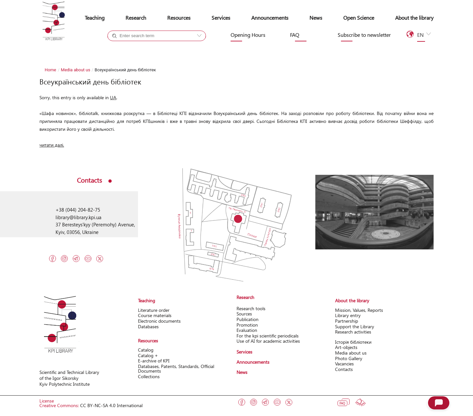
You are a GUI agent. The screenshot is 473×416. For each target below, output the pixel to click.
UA (113, 97)
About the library (414, 17)
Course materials (154, 315)
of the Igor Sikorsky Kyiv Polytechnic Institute (64, 381)
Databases (148, 326)
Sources (244, 314)
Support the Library (354, 326)
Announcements (269, 17)
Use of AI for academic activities (268, 341)
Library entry (348, 315)
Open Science (358, 17)
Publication (247, 319)
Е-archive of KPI (153, 361)
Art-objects (346, 347)
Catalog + (130, 47)
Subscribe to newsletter (364, 34)
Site (169, 47)
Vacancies (344, 363)
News (315, 17)
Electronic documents (159, 321)
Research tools (250, 308)
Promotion (247, 325)
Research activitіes (353, 332)
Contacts (344, 369)
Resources (179, 17)
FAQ (294, 34)
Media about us (75, 69)
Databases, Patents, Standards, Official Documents (176, 368)
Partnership (346, 321)
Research (135, 17)
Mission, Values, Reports (359, 310)
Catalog (145, 350)
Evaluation (246, 330)
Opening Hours (248, 34)
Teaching (94, 17)
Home (50, 69)
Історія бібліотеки (353, 342)
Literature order (153, 310)
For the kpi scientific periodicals (267, 336)
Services (221, 17)
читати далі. (51, 145)
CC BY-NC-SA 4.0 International (111, 405)
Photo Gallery (348, 358)
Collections (149, 376)
